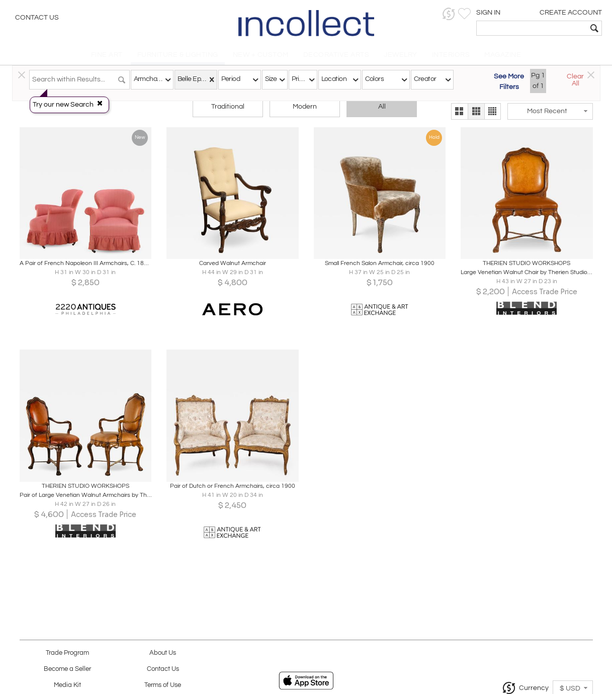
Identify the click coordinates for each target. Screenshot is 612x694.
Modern (305, 106)
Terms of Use (162, 685)
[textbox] (532, 28)
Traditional (227, 106)
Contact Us (37, 17)
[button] (449, 14)
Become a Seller (67, 669)
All (382, 106)
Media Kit (67, 685)
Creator (425, 78)
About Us (162, 653)
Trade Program (67, 653)
